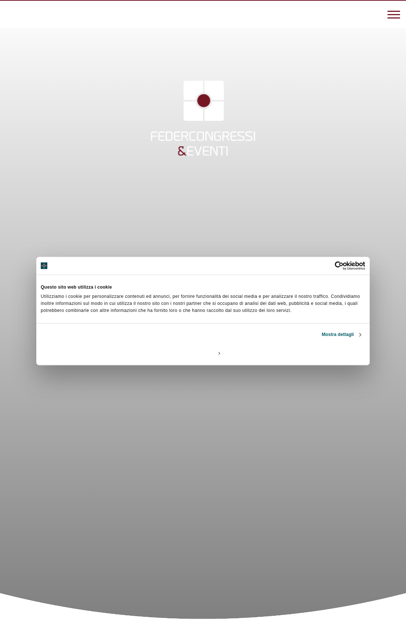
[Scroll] (203, 562)
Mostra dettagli (338, 334)
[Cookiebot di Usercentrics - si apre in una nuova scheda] (332, 265)
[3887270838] (11, 13)
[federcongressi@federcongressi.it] (33, 13)
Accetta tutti (312, 353)
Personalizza (203, 353)
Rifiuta (94, 353)
